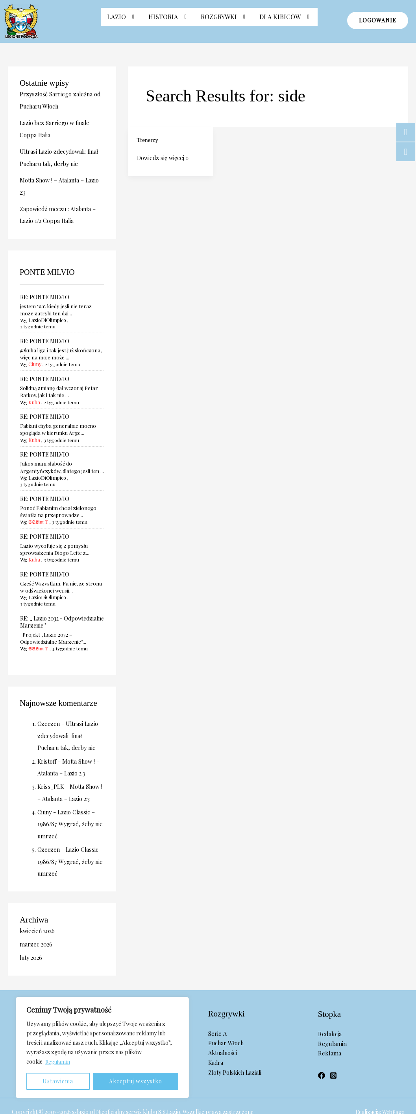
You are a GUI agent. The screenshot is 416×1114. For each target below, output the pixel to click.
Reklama (329, 1029)
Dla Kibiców (285, 21)
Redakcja (330, 1010)
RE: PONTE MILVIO (44, 295)
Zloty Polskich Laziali (236, 1048)
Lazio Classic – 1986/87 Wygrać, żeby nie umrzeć (67, 802)
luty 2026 (32, 934)
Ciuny (34, 356)
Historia (168, 21)
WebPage (392, 1088)
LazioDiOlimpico (46, 318)
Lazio (122, 21)
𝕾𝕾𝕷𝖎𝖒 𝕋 (37, 507)
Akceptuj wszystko (135, 1081)
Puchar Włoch (226, 1019)
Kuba (33, 394)
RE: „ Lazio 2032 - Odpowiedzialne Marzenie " (62, 601)
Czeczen (48, 703)
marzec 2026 (36, 921)
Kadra (216, 1039)
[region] (102, 1047)
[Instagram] (333, 1051)
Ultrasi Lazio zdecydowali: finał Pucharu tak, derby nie (68, 715)
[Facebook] (321, 1051)
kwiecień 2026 (38, 907)
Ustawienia (58, 1081)
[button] (122, 21)
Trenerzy (148, 139)
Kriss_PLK (51, 765)
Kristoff (47, 740)
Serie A (217, 1009)
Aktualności (223, 1029)
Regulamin (58, 1061)
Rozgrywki (224, 21)
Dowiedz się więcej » (164, 157)
